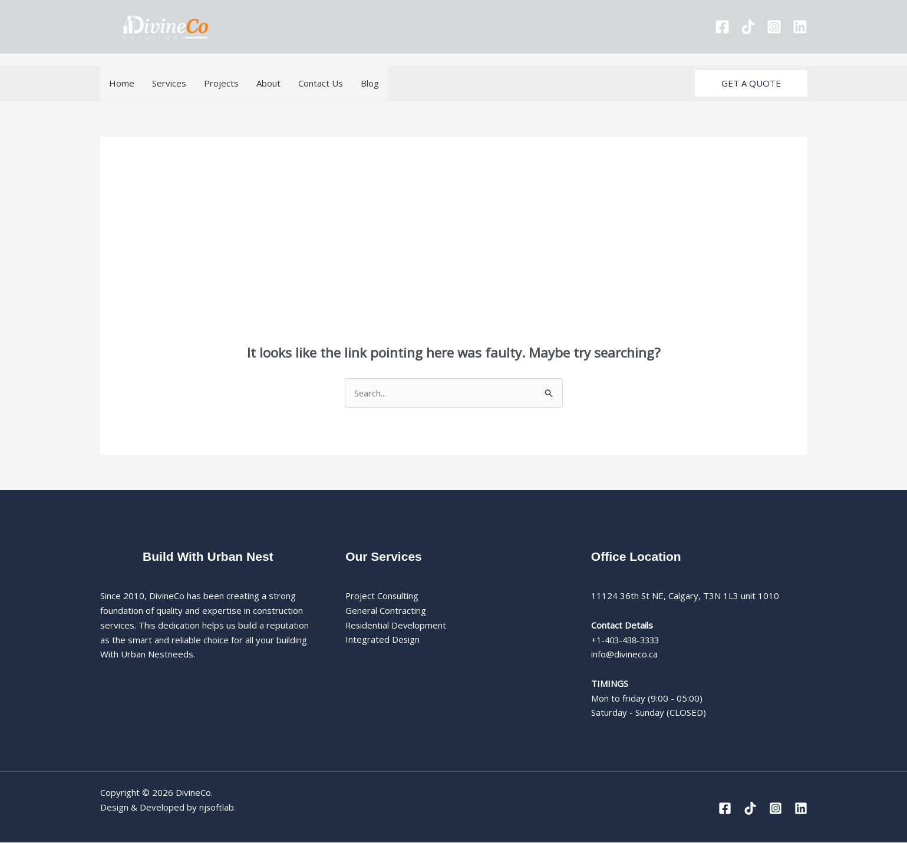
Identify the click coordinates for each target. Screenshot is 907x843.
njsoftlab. (217, 807)
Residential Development (396, 625)
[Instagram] (774, 26)
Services (169, 83)
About (268, 83)
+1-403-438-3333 (628, 640)
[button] (751, 83)
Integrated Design (382, 640)
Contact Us (320, 83)
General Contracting (385, 611)
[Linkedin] (800, 26)
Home (121, 83)
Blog (370, 83)
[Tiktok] (748, 26)
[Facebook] (722, 26)
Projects (221, 83)
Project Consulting (382, 596)
